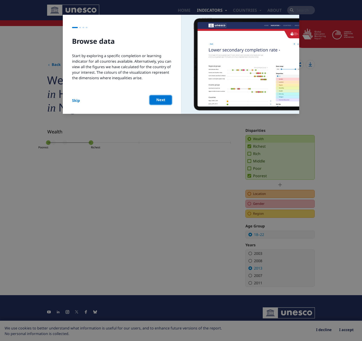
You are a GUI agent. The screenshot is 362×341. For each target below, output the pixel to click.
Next (160, 99)
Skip (76, 100)
